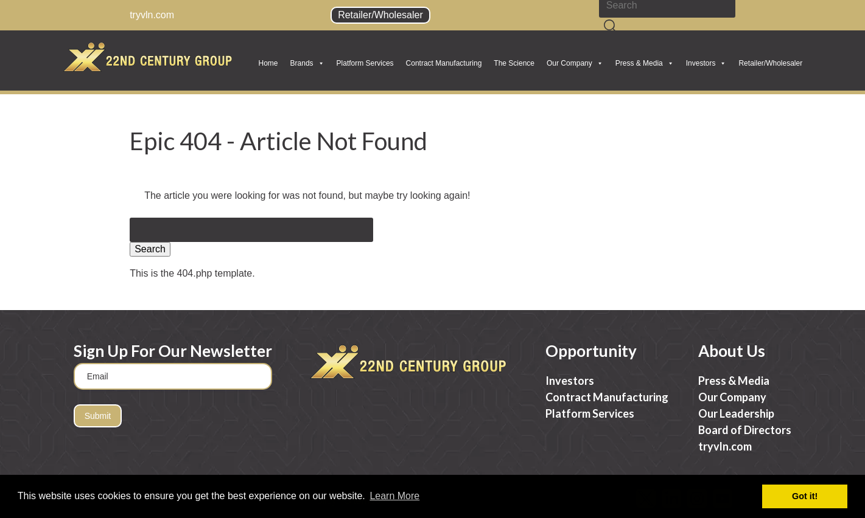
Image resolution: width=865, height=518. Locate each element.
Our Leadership (736, 413)
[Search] (610, 27)
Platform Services (365, 63)
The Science (514, 63)
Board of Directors (744, 430)
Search (150, 249)
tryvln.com (152, 15)
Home (268, 63)
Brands (307, 63)
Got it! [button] (805, 496)
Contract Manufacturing (444, 63)
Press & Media (644, 63)
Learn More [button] (394, 496)
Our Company (575, 63)
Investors (706, 63)
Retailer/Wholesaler (380, 15)
